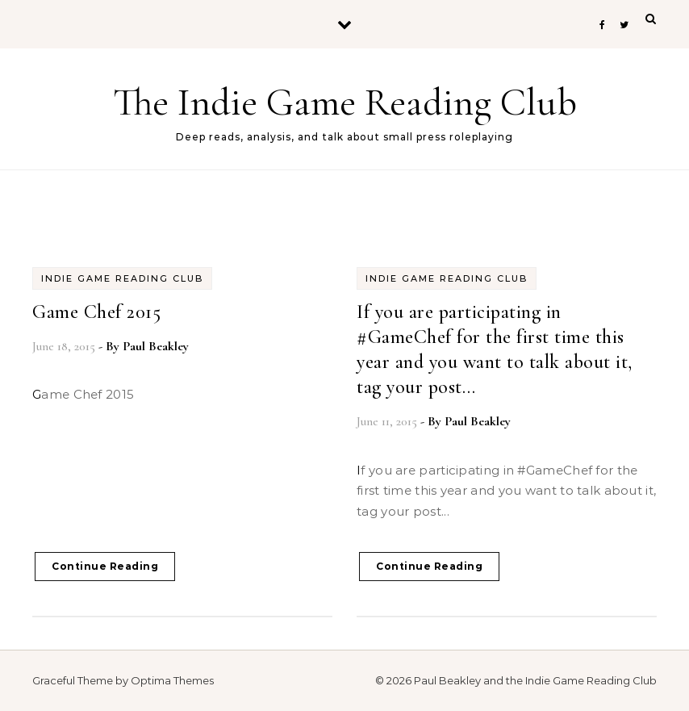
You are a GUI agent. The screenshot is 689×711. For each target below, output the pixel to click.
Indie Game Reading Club (122, 278)
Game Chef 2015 (96, 312)
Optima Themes (172, 680)
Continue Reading (105, 566)
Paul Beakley (156, 346)
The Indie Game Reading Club (345, 102)
